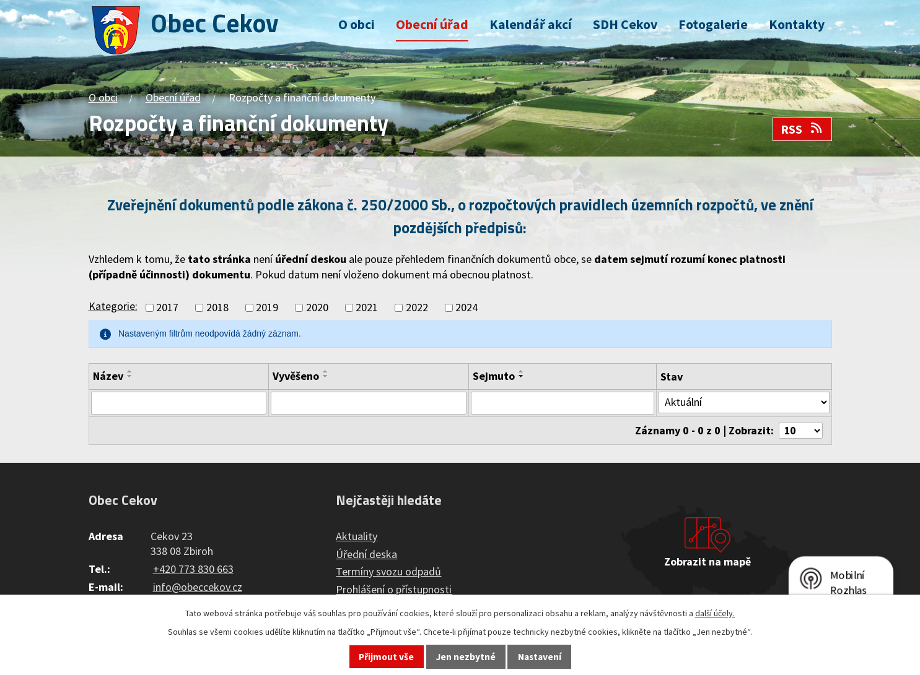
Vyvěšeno (298, 376)
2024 (466, 308)
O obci (356, 24)
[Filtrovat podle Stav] (743, 403)
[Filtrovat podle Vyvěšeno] (370, 403)
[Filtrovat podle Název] (180, 403)
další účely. (715, 613)
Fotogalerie (713, 24)
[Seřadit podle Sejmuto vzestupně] (523, 371)
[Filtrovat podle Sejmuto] (563, 403)
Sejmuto (495, 376)
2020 (317, 308)
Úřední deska (366, 555)
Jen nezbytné (466, 657)
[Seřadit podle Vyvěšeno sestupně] (328, 376)
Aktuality (356, 537)
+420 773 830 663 (193, 569)
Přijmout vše (386, 657)
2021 (367, 308)
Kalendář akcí (530, 24)
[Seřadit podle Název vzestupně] (130, 371)
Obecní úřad (432, 24)
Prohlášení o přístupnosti (394, 590)
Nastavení (539, 657)
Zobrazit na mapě (707, 563)
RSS (802, 129)
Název (108, 376)
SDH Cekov (625, 24)
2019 (267, 308)
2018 (217, 308)
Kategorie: (113, 306)
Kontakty (797, 24)
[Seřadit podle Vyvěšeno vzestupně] (328, 371)
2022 (417, 308)
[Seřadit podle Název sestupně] (130, 376)
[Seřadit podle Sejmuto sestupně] (523, 376)
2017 (167, 308)
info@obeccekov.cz (197, 587)
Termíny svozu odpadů (388, 572)
